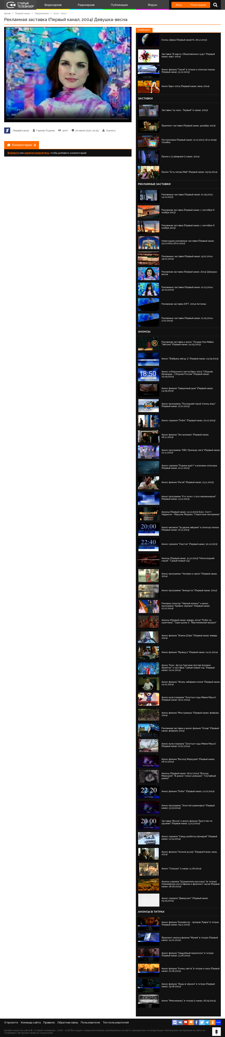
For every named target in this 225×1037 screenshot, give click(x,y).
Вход (179, 4)
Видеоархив (53, 4)
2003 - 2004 (59, 13)
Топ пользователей (116, 1022)
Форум (152, 4)
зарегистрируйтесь (36, 153)
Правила (49, 1022)
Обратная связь (67, 1022)
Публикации (119, 4)
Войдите (13, 153)
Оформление (42, 13)
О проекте (11, 1022)
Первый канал (22, 13)
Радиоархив (86, 4)
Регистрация (198, 4)
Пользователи (90, 1022)
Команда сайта (31, 1022)
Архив (7, 13)
